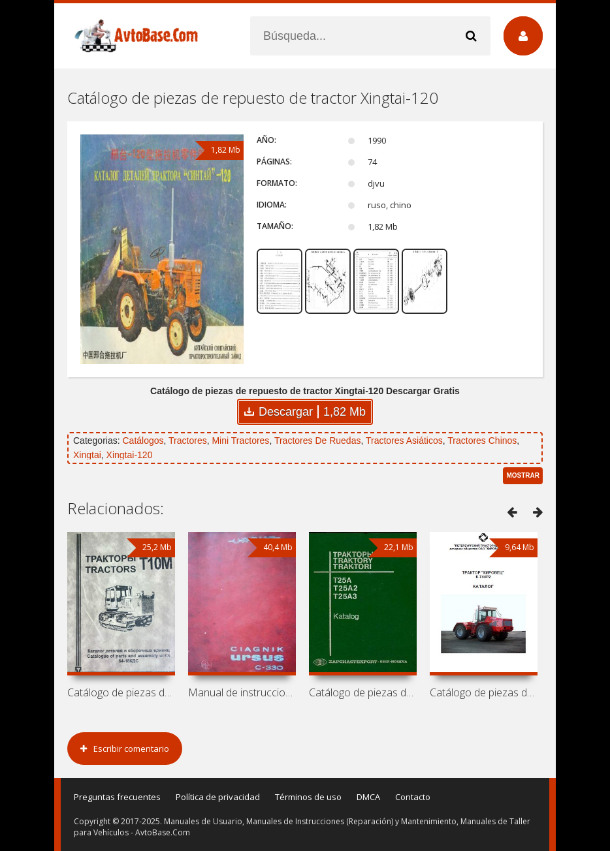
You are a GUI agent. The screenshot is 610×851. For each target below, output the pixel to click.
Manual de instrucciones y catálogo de (242, 692)
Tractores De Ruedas (317, 440)
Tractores (188, 440)
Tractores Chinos (482, 440)
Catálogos (142, 440)
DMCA (368, 797)
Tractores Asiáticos (404, 440)
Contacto (412, 797)
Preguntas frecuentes (117, 797)
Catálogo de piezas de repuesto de (121, 692)
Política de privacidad (218, 797)
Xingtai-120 (129, 455)
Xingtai (87, 455)
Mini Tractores (240, 440)
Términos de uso (308, 797)
